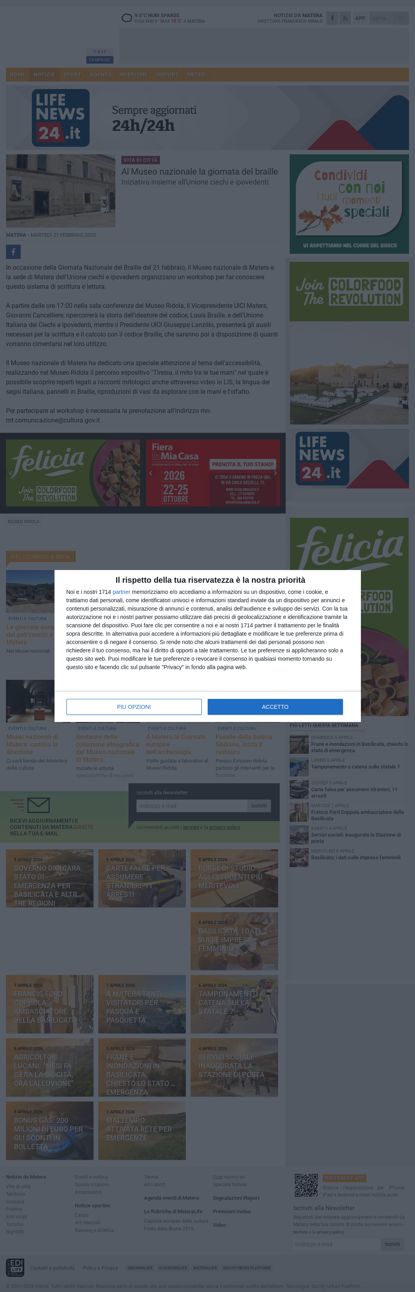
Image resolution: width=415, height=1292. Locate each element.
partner (121, 592)
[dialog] (208, 646)
